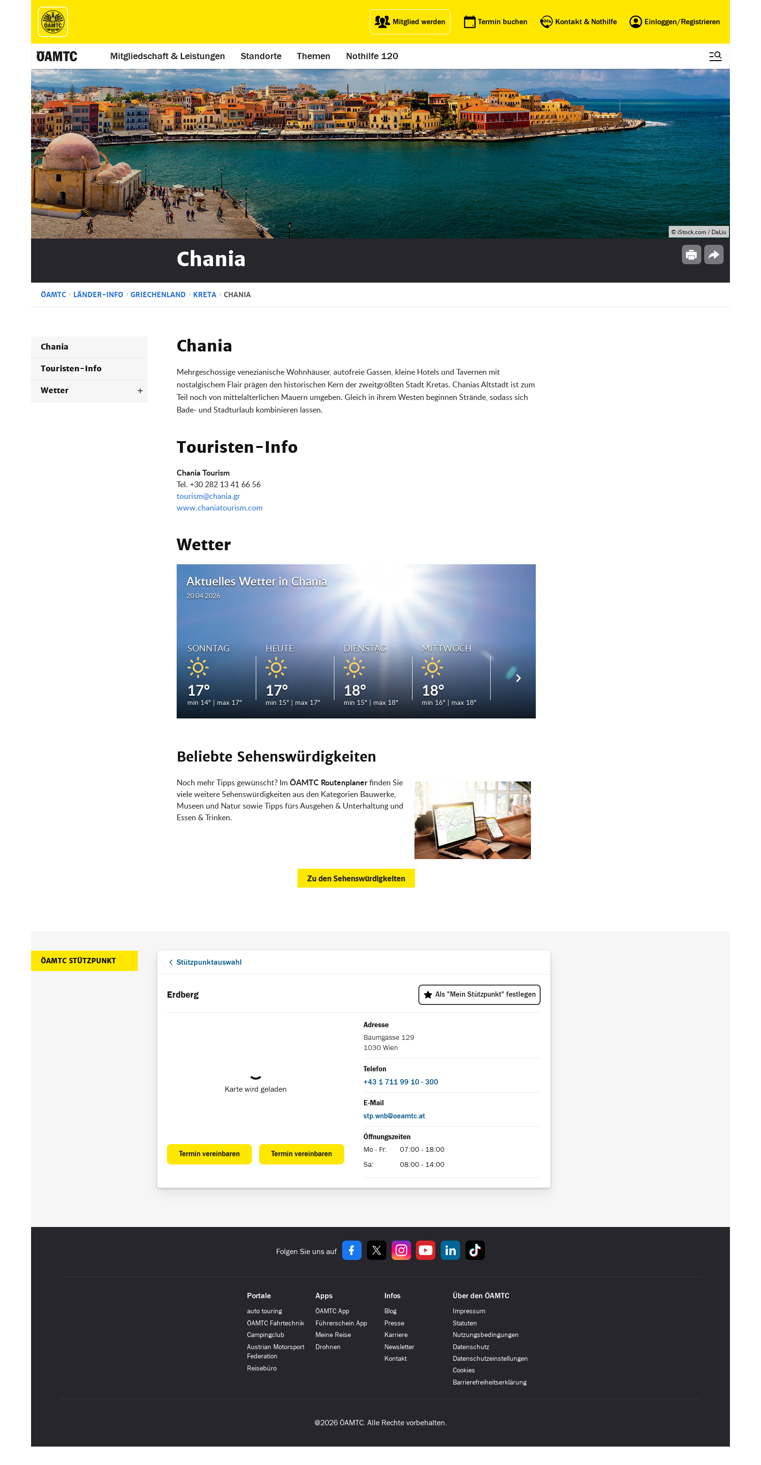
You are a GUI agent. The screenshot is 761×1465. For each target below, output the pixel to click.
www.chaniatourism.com (220, 507)
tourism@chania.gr (208, 496)
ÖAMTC (53, 294)
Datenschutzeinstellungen (490, 1358)
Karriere (396, 1334)
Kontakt (395, 1358)
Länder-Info (98, 294)
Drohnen (328, 1347)
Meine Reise (333, 1334)
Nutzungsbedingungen (486, 1334)
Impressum (469, 1311)
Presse (394, 1323)
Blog (390, 1311)
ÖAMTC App (332, 1311)
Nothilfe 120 (373, 56)
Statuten (465, 1323)
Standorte (261, 56)
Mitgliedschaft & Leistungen (168, 56)
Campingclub (265, 1334)
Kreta (204, 294)
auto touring (264, 1311)
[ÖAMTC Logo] (53, 22)
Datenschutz (471, 1347)
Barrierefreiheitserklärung (490, 1382)
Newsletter (399, 1347)
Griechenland (158, 294)
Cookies (464, 1370)
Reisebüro (262, 1368)
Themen (314, 56)
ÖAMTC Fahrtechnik (275, 1323)
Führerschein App (341, 1323)
